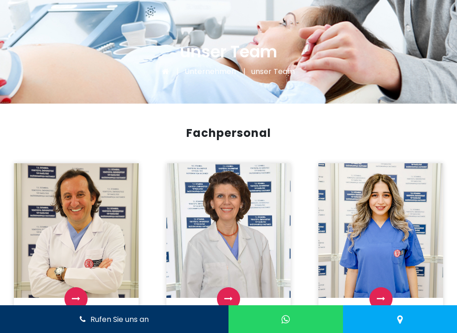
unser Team (273, 71)
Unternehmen (210, 71)
